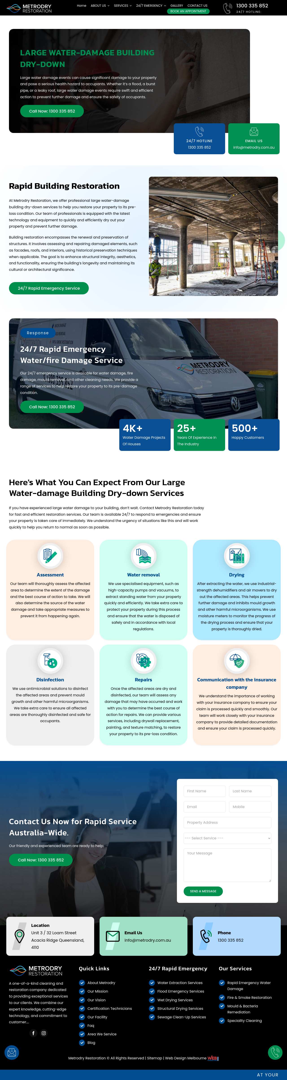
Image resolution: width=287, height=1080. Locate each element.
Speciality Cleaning (244, 1020)
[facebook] (33, 1033)
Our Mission (97, 991)
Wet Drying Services (175, 1000)
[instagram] (44, 1033)
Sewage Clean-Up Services (181, 1017)
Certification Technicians (109, 1008)
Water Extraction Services (179, 982)
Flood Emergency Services (180, 991)
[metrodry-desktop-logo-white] (29, 5)
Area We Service (101, 1034)
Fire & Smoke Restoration (249, 997)
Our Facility (97, 1017)
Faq (90, 1025)
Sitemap (154, 1058)
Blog (91, 1042)
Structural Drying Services (180, 1008)
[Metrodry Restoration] (36, 966)
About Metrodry (101, 982)
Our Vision (96, 1000)
